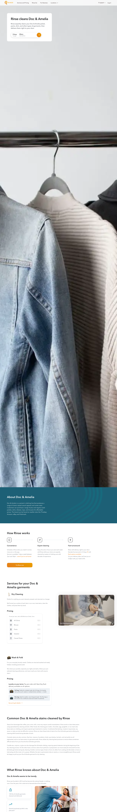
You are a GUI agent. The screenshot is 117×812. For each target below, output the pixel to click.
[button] (87, 552)
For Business (44, 3)
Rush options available (74, 554)
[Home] (9, 2)
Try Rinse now (20, 565)
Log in (109, 3)
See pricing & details (15, 703)
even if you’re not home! (24, 556)
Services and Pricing (23, 3)
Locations (54, 3)
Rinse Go (34, 3)
